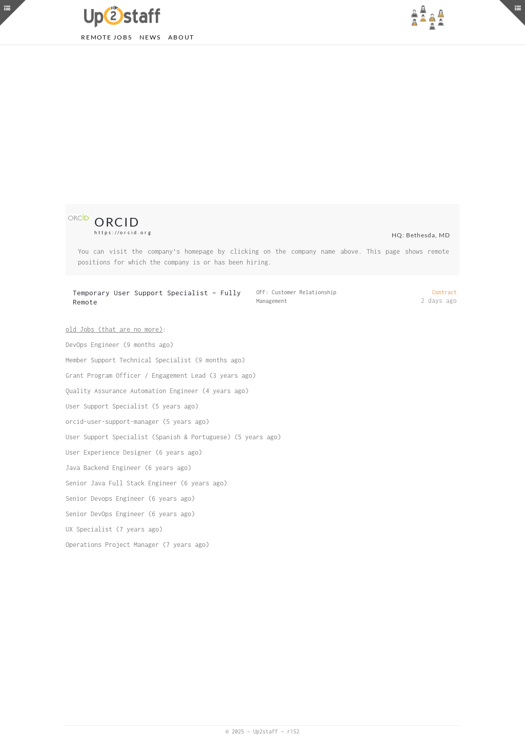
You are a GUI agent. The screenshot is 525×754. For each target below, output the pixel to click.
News (149, 37)
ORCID (117, 221)
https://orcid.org (123, 232)
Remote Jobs (106, 37)
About (181, 37)
